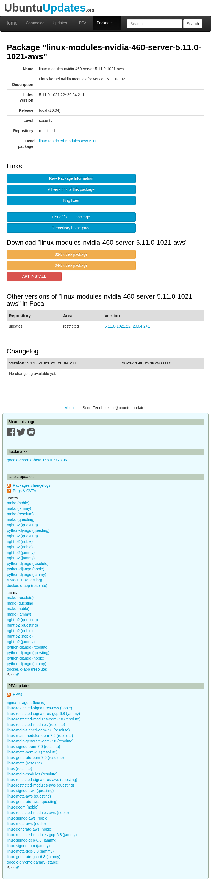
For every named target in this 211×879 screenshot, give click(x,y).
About (70, 408)
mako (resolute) (20, 514)
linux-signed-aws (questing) (30, 790)
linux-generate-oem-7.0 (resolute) (35, 757)
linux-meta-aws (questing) (29, 796)
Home (11, 23)
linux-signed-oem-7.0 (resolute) (33, 746)
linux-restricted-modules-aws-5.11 (68, 141)
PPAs (83, 23)
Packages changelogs (32, 485)
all (17, 675)
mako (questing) (20, 519)
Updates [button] (62, 23)
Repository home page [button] (71, 228)
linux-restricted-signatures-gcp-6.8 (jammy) (43, 713)
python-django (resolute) (28, 563)
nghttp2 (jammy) (21, 552)
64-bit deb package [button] (71, 265)
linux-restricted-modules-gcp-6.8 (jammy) (42, 834)
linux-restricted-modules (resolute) (36, 724)
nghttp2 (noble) (20, 541)
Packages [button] (107, 23)
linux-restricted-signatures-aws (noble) (39, 708)
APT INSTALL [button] (34, 276)
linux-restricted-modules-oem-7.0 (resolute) (43, 719)
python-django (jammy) (26, 574)
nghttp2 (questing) (22, 525)
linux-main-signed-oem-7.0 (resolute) (38, 730)
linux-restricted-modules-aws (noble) (38, 812)
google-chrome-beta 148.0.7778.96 (37, 460)
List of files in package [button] (71, 217)
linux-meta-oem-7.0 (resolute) (32, 752)
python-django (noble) (25, 569)
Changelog (35, 23)
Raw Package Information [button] (71, 178)
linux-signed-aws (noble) (28, 818)
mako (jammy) (19, 508)
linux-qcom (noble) (22, 807)
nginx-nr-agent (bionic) (26, 702)
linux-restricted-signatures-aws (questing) (42, 779)
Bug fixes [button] (71, 200)
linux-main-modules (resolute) (32, 774)
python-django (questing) (28, 530)
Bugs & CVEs (24, 491)
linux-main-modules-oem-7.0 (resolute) (40, 735)
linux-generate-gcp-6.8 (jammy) (33, 856)
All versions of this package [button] (71, 189)
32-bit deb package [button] (71, 254)
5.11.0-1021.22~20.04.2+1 (127, 326)
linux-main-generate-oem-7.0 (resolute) (40, 741)
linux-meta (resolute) (24, 763)
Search (193, 23)
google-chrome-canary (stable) (33, 862)
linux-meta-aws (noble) (26, 823)
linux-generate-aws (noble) (29, 829)
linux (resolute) (19, 768)
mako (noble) (18, 503)
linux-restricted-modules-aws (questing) (40, 785)
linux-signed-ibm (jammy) (28, 845)
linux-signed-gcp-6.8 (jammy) (32, 840)
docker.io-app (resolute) (27, 585)
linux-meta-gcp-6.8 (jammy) (30, 851)
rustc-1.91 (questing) (24, 580)
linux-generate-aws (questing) (32, 801)
